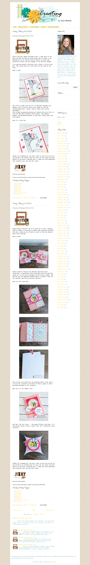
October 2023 (61, 148)
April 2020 (60, 251)
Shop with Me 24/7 (23, 27)
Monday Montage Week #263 (27, 544)
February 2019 (62, 287)
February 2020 (62, 256)
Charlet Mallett (18, 186)
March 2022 (60, 192)
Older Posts (50, 510)
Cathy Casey (18, 184)
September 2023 (62, 151)
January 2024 (61, 146)
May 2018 (60, 307)
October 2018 (61, 297)
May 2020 (60, 248)
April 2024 (60, 138)
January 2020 (61, 259)
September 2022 (62, 177)
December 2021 (62, 200)
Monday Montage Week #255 (23, 36)
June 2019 (60, 276)
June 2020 (60, 246)
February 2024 (62, 143)
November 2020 (62, 233)
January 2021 (61, 228)
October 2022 (61, 174)
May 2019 (60, 279)
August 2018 (61, 302)
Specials (43, 27)
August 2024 (61, 133)
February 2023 (62, 164)
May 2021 (60, 218)
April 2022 (60, 189)
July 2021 (60, 212)
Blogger (54, 562)
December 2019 (62, 261)
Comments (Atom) (38, 514)
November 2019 (62, 264)
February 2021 (62, 225)
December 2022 (62, 169)
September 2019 (62, 269)
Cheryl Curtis (18, 187)
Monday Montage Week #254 (23, 208)
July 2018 (60, 305)
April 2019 (60, 282)
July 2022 (60, 182)
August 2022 (61, 179)
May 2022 (60, 187)
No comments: (33, 197)
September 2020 (62, 238)
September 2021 (62, 207)
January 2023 (61, 166)
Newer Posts (17, 510)
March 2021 (60, 223)
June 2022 (60, 184)
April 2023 (60, 159)
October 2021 (61, 205)
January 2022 (61, 197)
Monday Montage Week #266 (27, 537)
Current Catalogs (34, 27)
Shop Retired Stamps (53, 27)
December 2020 (62, 230)
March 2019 (60, 284)
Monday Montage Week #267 (22, 518)
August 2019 (61, 271)
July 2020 (60, 243)
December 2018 (62, 292)
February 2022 (62, 194)
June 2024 (60, 136)
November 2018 (62, 294)
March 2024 (60, 141)
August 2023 (61, 153)
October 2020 (61, 235)
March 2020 (60, 253)
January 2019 (61, 289)
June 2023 (60, 156)
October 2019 (61, 266)
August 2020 (61, 241)
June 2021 (60, 215)
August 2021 (61, 210)
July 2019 (60, 274)
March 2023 (60, 161)
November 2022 (62, 171)
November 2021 (62, 202)
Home (15, 27)
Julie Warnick (18, 192)
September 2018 (62, 300)
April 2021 (60, 220)
